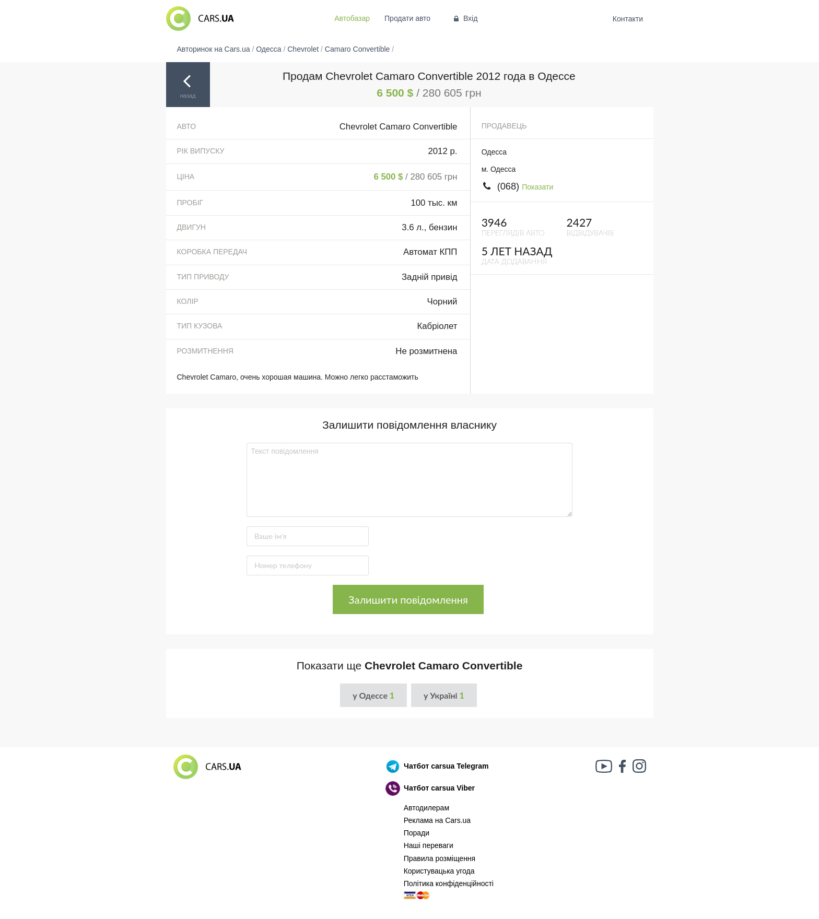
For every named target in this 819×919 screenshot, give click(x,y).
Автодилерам (426, 808)
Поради (416, 833)
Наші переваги (428, 845)
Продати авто (407, 18)
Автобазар (352, 18)
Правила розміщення (440, 858)
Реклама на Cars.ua (437, 820)
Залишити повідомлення (408, 599)
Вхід (464, 18)
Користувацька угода (439, 871)
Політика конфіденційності (449, 883)
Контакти (628, 19)
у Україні (444, 695)
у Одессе (373, 695)
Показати (537, 187)
